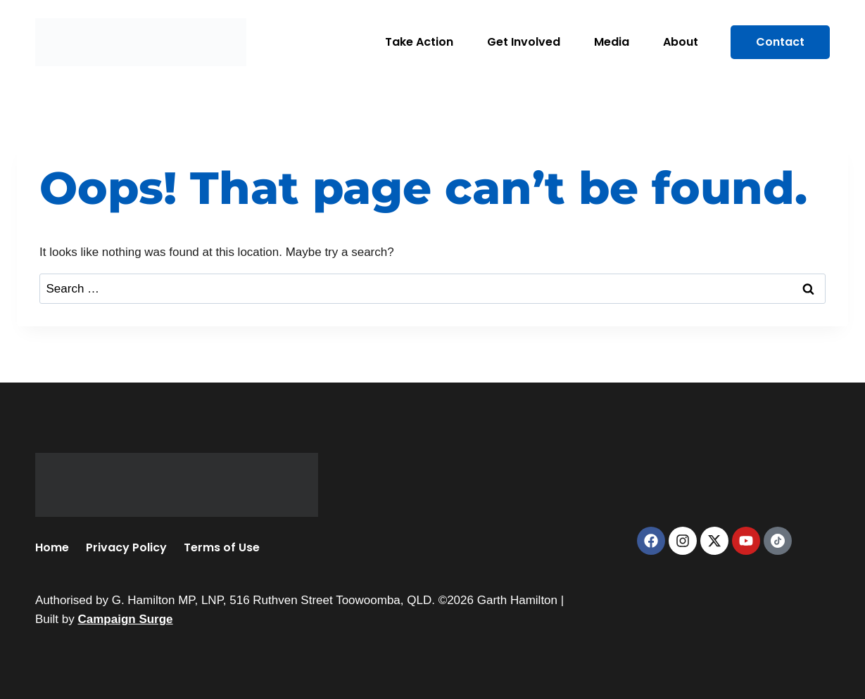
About (680, 42)
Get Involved (523, 42)
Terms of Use (222, 547)
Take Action (419, 42)
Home (52, 547)
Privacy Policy (126, 547)
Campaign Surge (124, 619)
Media (611, 42)
